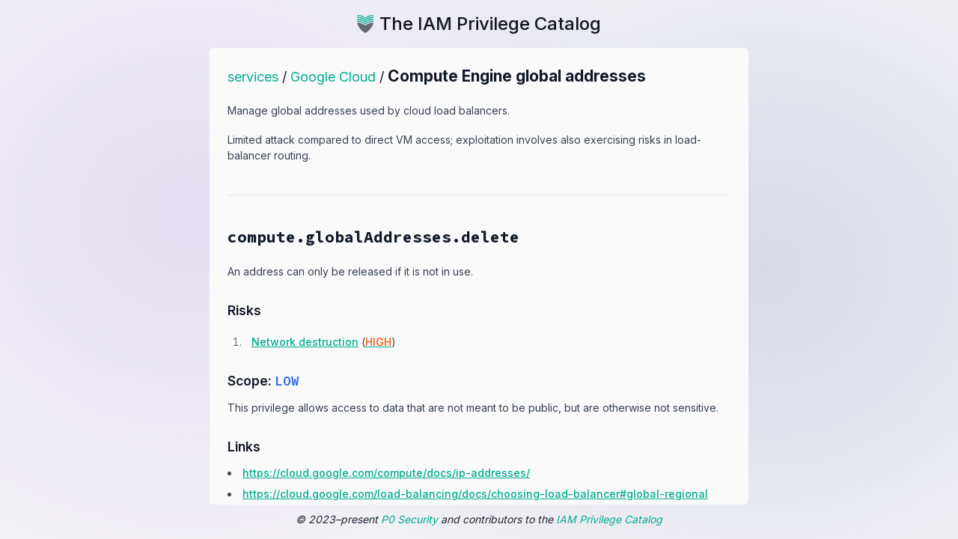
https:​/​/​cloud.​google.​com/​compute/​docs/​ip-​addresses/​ (386, 472)
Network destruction (305, 341)
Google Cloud (333, 77)
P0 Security (409, 519)
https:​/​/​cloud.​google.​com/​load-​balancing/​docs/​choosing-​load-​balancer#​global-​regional (475, 493)
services (253, 77)
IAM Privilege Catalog (609, 519)
